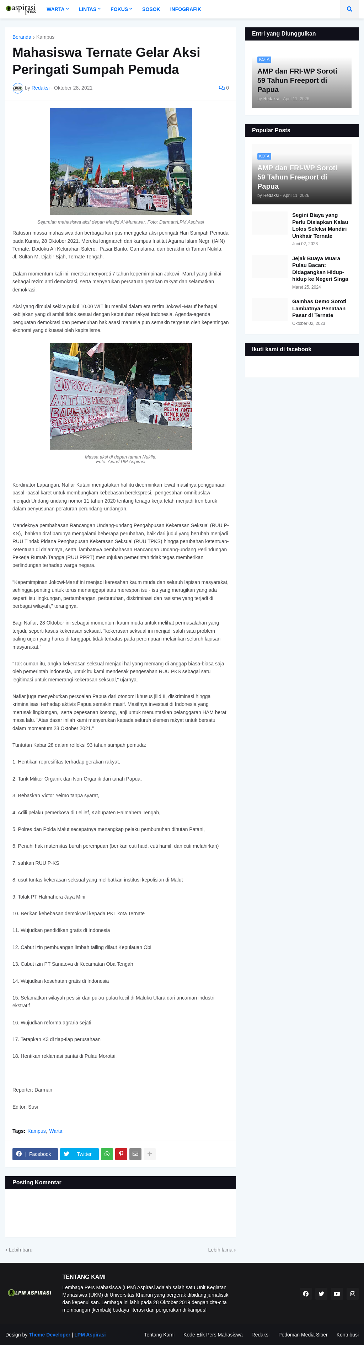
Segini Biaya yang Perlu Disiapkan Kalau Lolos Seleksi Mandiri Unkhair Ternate (320, 225)
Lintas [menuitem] (88, 9)
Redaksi (261, 1335)
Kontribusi (348, 1335)
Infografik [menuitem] (185, 9)
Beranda (21, 36)
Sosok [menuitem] (151, 9)
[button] (349, 9)
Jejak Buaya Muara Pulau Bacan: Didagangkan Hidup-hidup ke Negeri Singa (320, 268)
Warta (56, 1131)
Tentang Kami (159, 1335)
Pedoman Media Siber (303, 1335)
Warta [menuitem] (55, 9)
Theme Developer (49, 1335)
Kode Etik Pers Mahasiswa (213, 1335)
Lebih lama (220, 1250)
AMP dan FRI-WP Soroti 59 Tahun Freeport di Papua (297, 177)
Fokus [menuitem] (119, 9)
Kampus (45, 36)
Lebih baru (20, 1250)
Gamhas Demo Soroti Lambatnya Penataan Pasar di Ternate (319, 308)
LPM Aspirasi (90, 1335)
